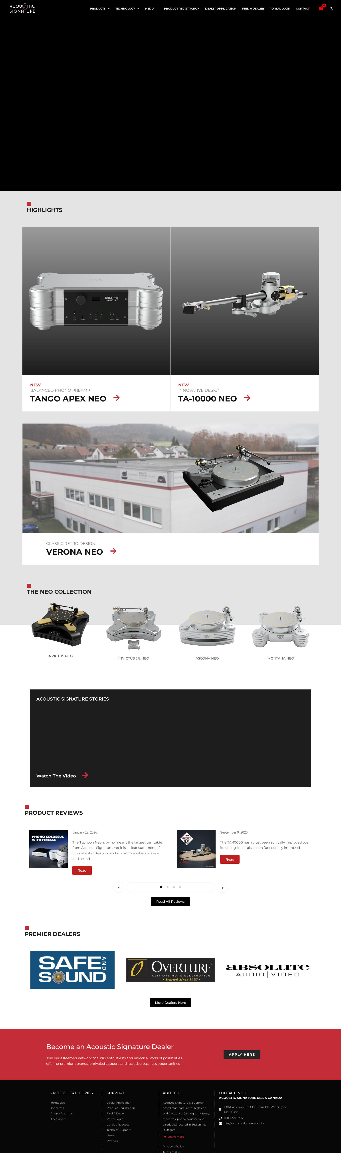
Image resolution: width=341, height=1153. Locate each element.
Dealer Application (222, 8)
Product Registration (183, 8)
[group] (97, 852)
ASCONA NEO (207, 658)
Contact (303, 8)
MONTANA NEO (281, 658)
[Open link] (48, 849)
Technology (127, 8)
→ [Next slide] (222, 887)
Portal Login (280, 8)
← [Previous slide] (118, 887)
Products (100, 8)
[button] (331, 8)
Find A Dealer (254, 8)
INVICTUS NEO (60, 656)
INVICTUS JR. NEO (133, 658)
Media (151, 8)
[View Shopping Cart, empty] (321, 8)
